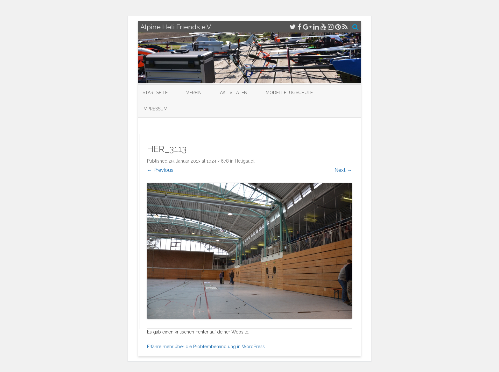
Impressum (155, 108)
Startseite (155, 92)
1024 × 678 (218, 161)
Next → (343, 170)
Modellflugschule (289, 92)
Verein (193, 92)
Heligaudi (244, 161)
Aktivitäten (233, 92)
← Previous (160, 170)
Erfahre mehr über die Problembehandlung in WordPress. (206, 346)
